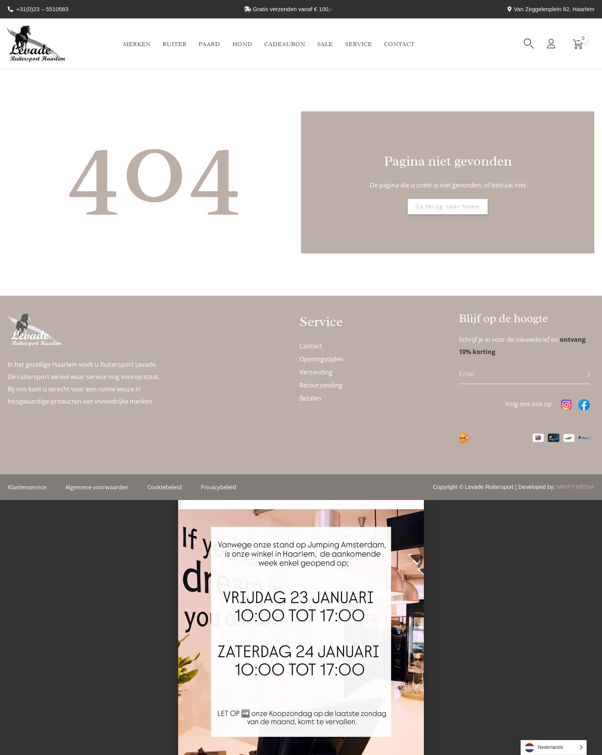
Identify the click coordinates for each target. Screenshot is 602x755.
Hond (242, 44)
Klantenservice (27, 487)
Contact (399, 44)
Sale (325, 44)
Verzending (315, 372)
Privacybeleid (218, 487)
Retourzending (320, 385)
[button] (529, 43)
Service (358, 44)
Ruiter (174, 44)
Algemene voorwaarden (96, 487)
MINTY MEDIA (575, 486)
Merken (136, 44)
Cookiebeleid (164, 487)
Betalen (310, 398)
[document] (301, 627)
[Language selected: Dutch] (554, 747)
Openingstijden (321, 359)
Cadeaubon (284, 44)
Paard (209, 44)
